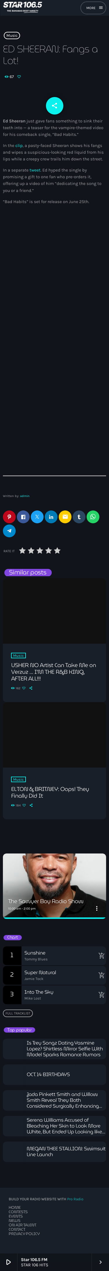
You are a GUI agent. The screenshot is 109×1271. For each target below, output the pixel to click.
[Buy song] (100, 955)
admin (25, 496)
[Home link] (22, 8)
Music (11, 35)
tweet (35, 170)
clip (19, 145)
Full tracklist (18, 1013)
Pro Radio (75, 1199)
